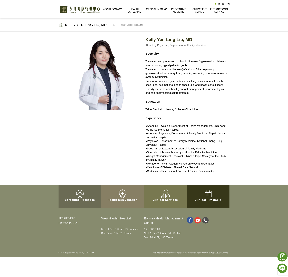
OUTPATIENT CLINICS (200, 10)
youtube (197, 220)
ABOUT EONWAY (112, 9)
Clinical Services (165, 190)
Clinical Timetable (208, 190)
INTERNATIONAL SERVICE (219, 10)
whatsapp (205, 220)
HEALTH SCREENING (134, 10)
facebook (190, 220)
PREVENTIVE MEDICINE (178, 10)
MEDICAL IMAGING (156, 9)
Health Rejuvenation (123, 190)
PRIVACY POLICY (68, 223)
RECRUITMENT (67, 218)
